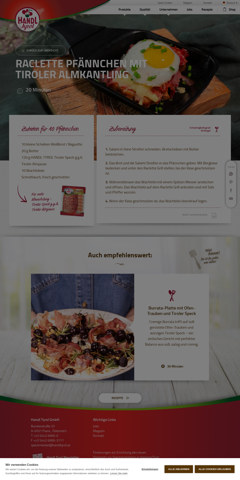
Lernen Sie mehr (119, 473)
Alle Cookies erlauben (214, 469)
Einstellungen (150, 469)
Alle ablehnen (178, 469)
